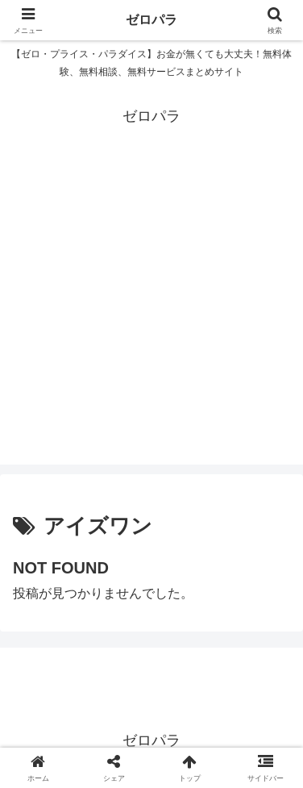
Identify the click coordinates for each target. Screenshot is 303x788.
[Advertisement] (151, 313)
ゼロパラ (151, 20)
